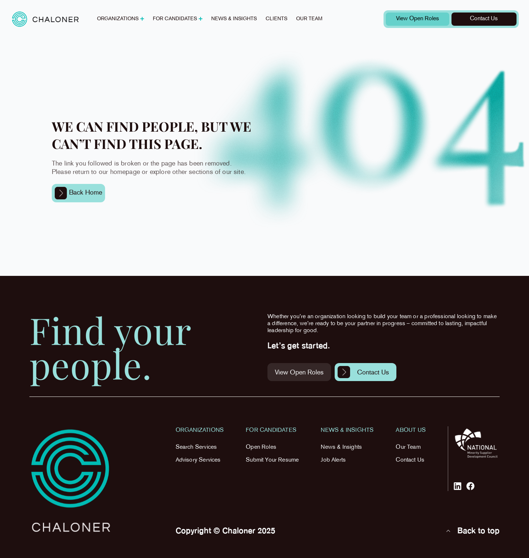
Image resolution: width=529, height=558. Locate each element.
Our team (309, 19)
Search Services (196, 447)
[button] (120, 19)
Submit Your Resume (272, 460)
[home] (45, 19)
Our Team (408, 447)
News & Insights (341, 447)
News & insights (234, 19)
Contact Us (410, 460)
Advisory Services (198, 460)
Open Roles (261, 447)
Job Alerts (333, 460)
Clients (276, 19)
